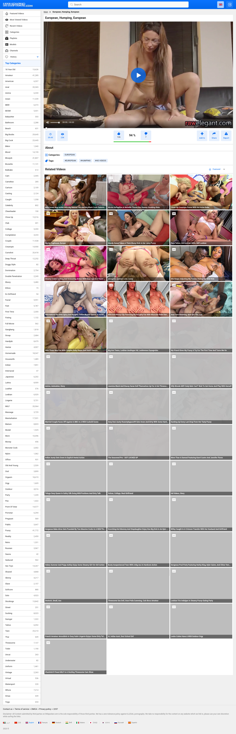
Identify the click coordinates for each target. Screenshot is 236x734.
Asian (21, 99)
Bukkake (21, 170)
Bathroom (21, 122)
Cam (21, 176)
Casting (21, 193)
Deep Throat (21, 258)
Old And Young (21, 465)
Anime (21, 93)
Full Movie (21, 323)
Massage (21, 412)
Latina (21, 382)
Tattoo (21, 625)
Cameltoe (21, 181)
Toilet (21, 648)
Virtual (21, 678)
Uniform (21, 666)
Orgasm (21, 477)
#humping (85, 160)
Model (21, 430)
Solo (21, 595)
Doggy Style (21, 264)
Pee (21, 501)
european (70, 155)
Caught (21, 199)
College (21, 229)
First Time (21, 311)
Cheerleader (21, 211)
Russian (21, 548)
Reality (21, 536)
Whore (21, 690)
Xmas (21, 696)
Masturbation (21, 418)
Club (21, 223)
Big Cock (21, 140)
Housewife (21, 359)
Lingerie (21, 400)
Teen (21, 631)
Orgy (21, 483)
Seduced (21, 560)
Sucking (21, 613)
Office (21, 459)
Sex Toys (21, 566)
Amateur (21, 75)
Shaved (21, 571)
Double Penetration (21, 276)
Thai (21, 637)
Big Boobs (21, 134)
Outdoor (21, 489)
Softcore (21, 589)
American (21, 81)
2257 (55, 709)
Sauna (21, 554)
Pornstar (21, 513)
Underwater (21, 660)
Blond (21, 152)
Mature (21, 424)
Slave (21, 583)
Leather (21, 388)
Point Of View (21, 506)
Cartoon (21, 187)
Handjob (21, 341)
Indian (21, 365)
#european (70, 160)
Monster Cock (21, 447)
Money (21, 441)
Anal (21, 87)
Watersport (21, 684)
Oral (21, 471)
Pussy (21, 530)
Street (21, 607)
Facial (21, 300)
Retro (21, 542)
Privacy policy (45, 709)
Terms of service (22, 709)
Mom (21, 436)
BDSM (21, 111)
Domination (21, 270)
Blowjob (21, 158)
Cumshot (21, 252)
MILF (21, 406)
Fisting (21, 317)
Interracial (21, 371)
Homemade (21, 353)
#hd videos (100, 160)
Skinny (21, 578)
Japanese (21, 376)
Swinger (21, 619)
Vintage (21, 672)
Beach (21, 128)
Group (21, 335)
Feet (21, 306)
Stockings (21, 601)
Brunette (21, 164)
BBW (21, 105)
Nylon (21, 453)
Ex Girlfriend (21, 294)
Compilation (21, 235)
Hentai (21, 347)
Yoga (21, 702)
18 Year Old (21, 69)
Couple (21, 241)
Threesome (21, 643)
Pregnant (21, 518)
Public (21, 524)
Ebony (21, 282)
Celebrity (21, 205)
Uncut (21, 654)
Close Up (21, 217)
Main (46, 12)
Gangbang (21, 329)
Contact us (8, 709)
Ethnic (21, 288)
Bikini (21, 146)
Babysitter (21, 116)
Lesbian (21, 394)
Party (21, 495)
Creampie (21, 246)
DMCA (34, 709)
